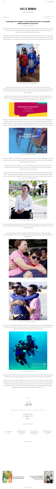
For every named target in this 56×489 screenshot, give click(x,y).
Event (29, 419)
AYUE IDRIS (28, 9)
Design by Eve (31, 487)
